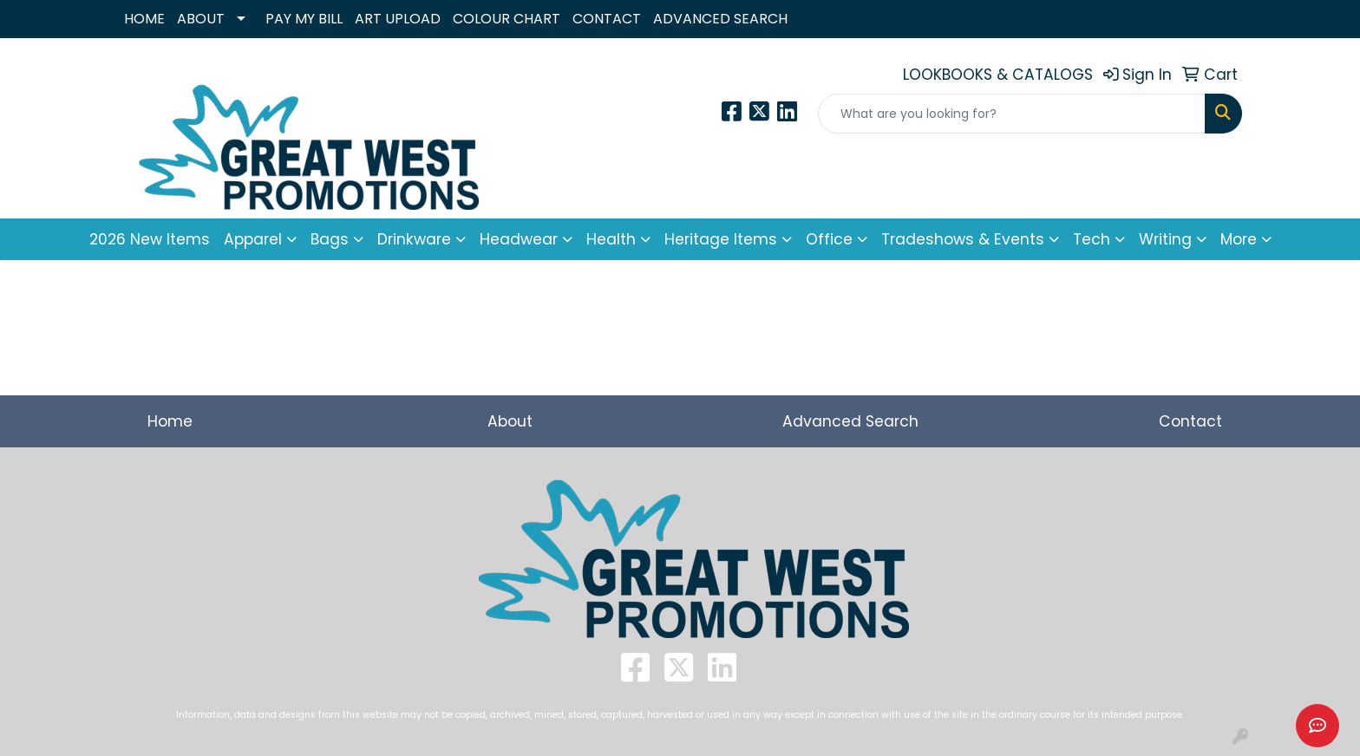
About (510, 421)
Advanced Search (850, 421)
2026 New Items (149, 239)
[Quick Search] (1012, 114)
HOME (144, 19)
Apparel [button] (253, 239)
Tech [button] (1091, 239)
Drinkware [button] (414, 239)
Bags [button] (330, 239)
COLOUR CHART (506, 19)
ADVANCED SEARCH (720, 19)
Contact (1190, 421)
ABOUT (201, 19)
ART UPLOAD (398, 19)
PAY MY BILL (304, 19)
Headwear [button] (519, 239)
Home (170, 421)
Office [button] (829, 239)
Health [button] (611, 239)
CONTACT (606, 19)
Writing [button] (1165, 239)
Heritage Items (720, 239)
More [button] (1238, 239)
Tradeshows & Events (962, 239)
